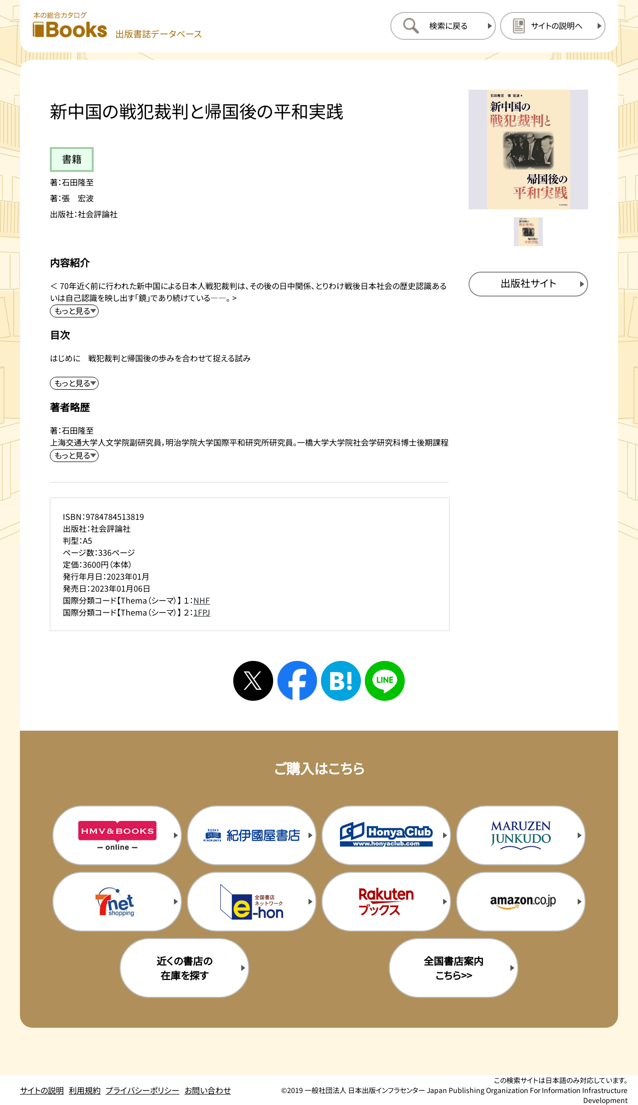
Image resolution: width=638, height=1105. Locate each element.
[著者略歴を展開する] (74, 455)
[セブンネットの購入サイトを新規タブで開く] (117, 902)
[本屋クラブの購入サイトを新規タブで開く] (386, 835)
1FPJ (201, 612)
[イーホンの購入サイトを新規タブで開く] (252, 902)
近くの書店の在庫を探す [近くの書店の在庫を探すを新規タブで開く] (184, 967)
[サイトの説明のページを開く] (553, 26)
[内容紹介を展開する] (74, 311)
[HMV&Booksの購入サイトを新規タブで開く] (117, 835)
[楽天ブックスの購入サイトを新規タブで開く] (386, 902)
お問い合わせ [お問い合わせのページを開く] (207, 1090)
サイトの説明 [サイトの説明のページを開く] (42, 1090)
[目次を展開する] (74, 383)
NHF (201, 600)
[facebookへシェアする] (297, 681)
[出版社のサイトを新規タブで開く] (528, 284)
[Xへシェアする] (253, 681)
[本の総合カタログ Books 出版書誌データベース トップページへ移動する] (117, 25)
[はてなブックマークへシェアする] (341, 681)
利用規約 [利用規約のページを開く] (85, 1090)
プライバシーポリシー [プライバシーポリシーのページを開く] (142, 1090)
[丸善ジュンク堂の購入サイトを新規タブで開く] (521, 835)
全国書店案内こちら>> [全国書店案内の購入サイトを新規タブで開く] (453, 967)
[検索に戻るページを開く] (443, 26)
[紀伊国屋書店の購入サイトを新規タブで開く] (252, 835)
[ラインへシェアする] (385, 681)
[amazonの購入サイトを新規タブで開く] (521, 902)
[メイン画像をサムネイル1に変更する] (528, 231)
